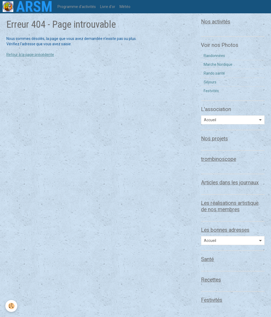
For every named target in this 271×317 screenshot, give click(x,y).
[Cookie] (11, 306)
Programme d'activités (77, 7)
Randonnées (214, 56)
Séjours (210, 82)
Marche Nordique (218, 64)
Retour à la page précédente (30, 54)
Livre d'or (107, 7)
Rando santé (214, 73)
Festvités (211, 91)
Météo (125, 7)
